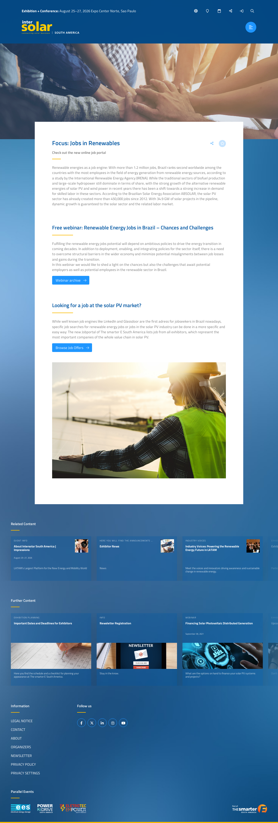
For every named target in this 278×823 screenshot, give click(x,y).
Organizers (21, 747)
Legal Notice (22, 721)
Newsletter (21, 755)
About (16, 738)
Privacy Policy (23, 764)
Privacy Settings (25, 773)
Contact (18, 729)
